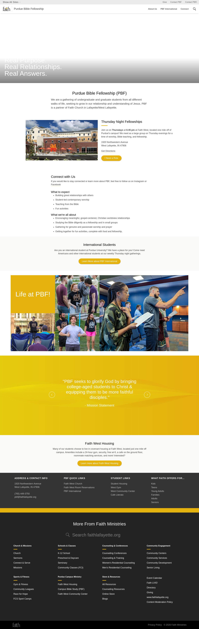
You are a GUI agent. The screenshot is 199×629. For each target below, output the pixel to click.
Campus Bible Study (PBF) (71, 589)
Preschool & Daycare (68, 558)
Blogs (105, 598)
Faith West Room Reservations (79, 487)
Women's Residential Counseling (118, 563)
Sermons (17, 558)
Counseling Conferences (114, 553)
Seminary (62, 563)
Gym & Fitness (20, 584)
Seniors (155, 502)
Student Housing (119, 483)
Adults (154, 498)
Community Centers (156, 553)
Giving (150, 592)
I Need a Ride (111, 158)
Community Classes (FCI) (70, 567)
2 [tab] (99, 426)
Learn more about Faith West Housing (99, 463)
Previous (52, 395)
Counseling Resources (113, 589)
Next (147, 395)
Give (165, 2)
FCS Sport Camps (22, 598)
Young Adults (157, 491)
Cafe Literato (117, 495)
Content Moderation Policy (160, 602)
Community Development (159, 563)
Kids (153, 483)
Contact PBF (176, 2)
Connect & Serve (21, 563)
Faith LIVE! (152, 583)
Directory (151, 587)
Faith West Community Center (73, 594)
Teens (154, 487)
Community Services (157, 558)
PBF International (169, 9)
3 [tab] (103, 426)
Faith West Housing (67, 584)
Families (155, 495)
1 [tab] (95, 426)
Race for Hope (20, 594)
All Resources (109, 584)
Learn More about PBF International (99, 261)
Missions (17, 567)
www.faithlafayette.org (157, 597)
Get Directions (108, 151)
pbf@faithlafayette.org (25, 497)
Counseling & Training (113, 558)
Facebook (56, 184)
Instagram (139, 181)
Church (17, 553)
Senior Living (153, 567)
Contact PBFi (191, 2)
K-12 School (64, 553)
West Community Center (123, 491)
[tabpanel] (99, 393)
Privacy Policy (155, 625)
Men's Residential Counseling (116, 567)
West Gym (116, 487)
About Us (152, 9)
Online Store (108, 594)
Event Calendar (154, 578)
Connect (185, 9)
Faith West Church (73, 483)
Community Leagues (23, 589)
